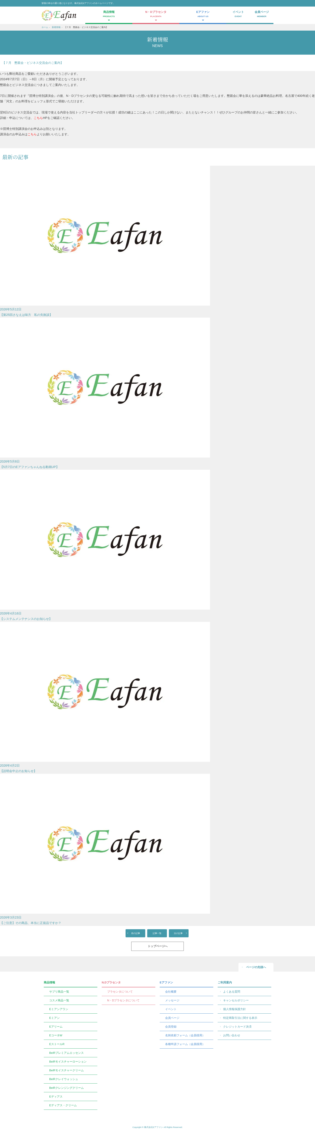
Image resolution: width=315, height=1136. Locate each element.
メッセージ (172, 1000)
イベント (238, 14)
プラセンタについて (120, 991)
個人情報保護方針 (234, 1009)
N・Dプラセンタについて (123, 1000)
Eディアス (56, 1096)
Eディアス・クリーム (63, 1105)
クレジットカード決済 (237, 1026)
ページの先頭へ (256, 967)
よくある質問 (231, 991)
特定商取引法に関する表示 (240, 1017)
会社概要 (171, 991)
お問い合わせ (231, 1035)
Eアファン (166, 982)
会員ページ (262, 14)
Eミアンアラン (58, 1009)
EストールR (57, 1044)
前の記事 (135, 933)
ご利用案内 (225, 982)
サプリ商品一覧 (59, 991)
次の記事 (178, 933)
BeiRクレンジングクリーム (66, 1087)
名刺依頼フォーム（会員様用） (185, 1035)
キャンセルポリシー (236, 1000)
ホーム (45, 27)
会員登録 (171, 1026)
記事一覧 (157, 933)
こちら (38, 118)
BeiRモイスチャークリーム (66, 1070)
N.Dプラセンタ (111, 982)
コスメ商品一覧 (59, 1000)
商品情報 (49, 982)
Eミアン (54, 1017)
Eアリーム (56, 1026)
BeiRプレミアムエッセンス (66, 1052)
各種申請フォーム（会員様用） (185, 1044)
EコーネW (55, 1035)
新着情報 (56, 27)
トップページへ (158, 946)
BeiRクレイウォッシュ (63, 1079)
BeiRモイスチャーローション (68, 1061)
